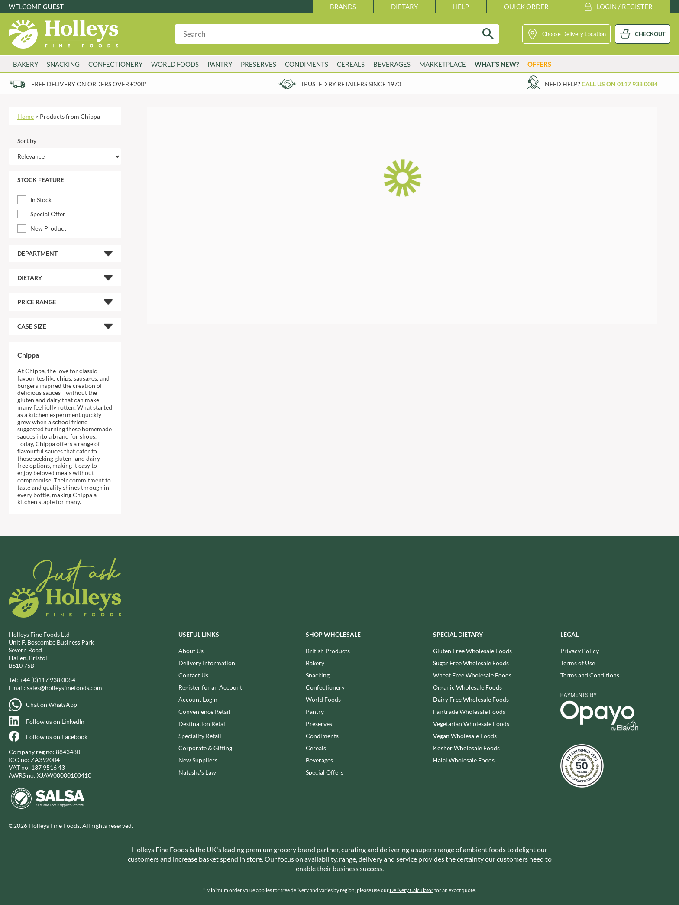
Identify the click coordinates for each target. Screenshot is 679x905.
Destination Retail (202, 723)
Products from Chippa (70, 116)
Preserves (258, 64)
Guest (53, 6)
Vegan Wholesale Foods (465, 735)
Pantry (219, 64)
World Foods (175, 64)
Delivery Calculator (411, 890)
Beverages (392, 64)
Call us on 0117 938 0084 (620, 84)
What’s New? (497, 64)
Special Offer (47, 214)
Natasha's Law (197, 772)
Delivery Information (206, 663)
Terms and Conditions (589, 675)
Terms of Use (577, 663)
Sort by (26, 140)
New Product (48, 228)
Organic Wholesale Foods (467, 687)
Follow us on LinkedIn (55, 721)
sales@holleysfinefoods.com (64, 687)
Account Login (197, 699)
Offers (539, 64)
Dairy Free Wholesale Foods (471, 699)
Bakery (25, 64)
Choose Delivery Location (574, 33)
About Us (191, 650)
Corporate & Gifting (205, 748)
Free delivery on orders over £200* (89, 84)
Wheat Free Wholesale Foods (472, 675)
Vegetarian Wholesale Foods (471, 723)
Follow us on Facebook (56, 736)
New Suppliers (197, 760)
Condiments (306, 64)
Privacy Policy (579, 650)
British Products (328, 650)
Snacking (63, 64)
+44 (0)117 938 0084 (47, 680)
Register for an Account (210, 687)
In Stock (41, 199)
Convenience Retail (204, 711)
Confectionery (115, 64)
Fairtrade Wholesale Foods (469, 711)
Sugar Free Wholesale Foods (471, 663)
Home (25, 116)
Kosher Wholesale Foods (466, 748)
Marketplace (442, 64)
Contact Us (193, 675)
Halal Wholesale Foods (464, 760)
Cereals (351, 64)
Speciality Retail (199, 735)
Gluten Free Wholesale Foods (472, 650)
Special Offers (324, 772)
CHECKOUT (650, 33)
